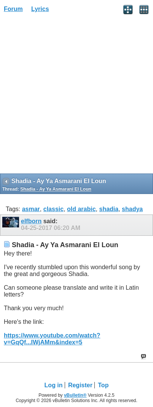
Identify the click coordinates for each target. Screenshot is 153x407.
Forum (13, 9)
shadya (132, 209)
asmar (31, 209)
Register (80, 385)
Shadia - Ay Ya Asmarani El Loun (55, 189)
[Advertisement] (76, 95)
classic (53, 209)
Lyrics (40, 9)
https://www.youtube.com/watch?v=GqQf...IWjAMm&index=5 (52, 338)
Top (103, 385)
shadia (108, 209)
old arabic (81, 209)
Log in (54, 385)
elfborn (31, 221)
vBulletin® (75, 395)
